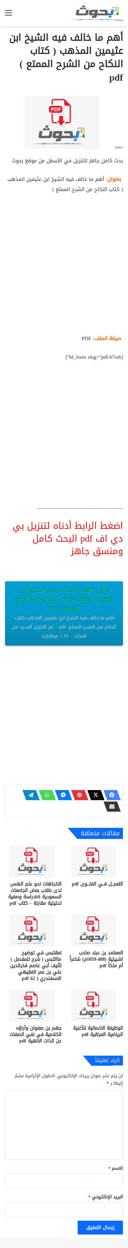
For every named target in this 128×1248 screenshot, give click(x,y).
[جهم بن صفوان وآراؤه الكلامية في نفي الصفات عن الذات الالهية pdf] (33, 1006)
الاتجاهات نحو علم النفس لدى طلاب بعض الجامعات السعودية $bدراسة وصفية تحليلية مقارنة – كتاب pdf (34, 893)
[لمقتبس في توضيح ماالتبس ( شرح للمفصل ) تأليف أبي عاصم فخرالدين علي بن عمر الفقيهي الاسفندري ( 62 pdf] (33, 930)
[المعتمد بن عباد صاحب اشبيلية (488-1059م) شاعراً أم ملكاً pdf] (95, 930)
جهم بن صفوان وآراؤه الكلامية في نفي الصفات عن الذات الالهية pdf (35, 1035)
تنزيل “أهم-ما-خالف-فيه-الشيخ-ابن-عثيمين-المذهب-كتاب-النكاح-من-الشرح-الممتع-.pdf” (64, 613)
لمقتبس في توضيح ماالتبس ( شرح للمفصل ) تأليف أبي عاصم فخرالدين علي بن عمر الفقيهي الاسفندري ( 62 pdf (35, 965)
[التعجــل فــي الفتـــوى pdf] (95, 861)
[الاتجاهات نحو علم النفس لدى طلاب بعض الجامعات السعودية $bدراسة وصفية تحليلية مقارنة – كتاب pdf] (33, 861)
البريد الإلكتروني (105, 1197)
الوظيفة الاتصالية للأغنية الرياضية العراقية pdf (98, 1031)
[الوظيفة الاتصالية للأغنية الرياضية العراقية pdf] (95, 1006)
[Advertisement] (64, 267)
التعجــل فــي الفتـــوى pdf (97, 884)
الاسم (115, 1168)
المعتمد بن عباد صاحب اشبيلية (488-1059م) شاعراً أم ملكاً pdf (96, 959)
